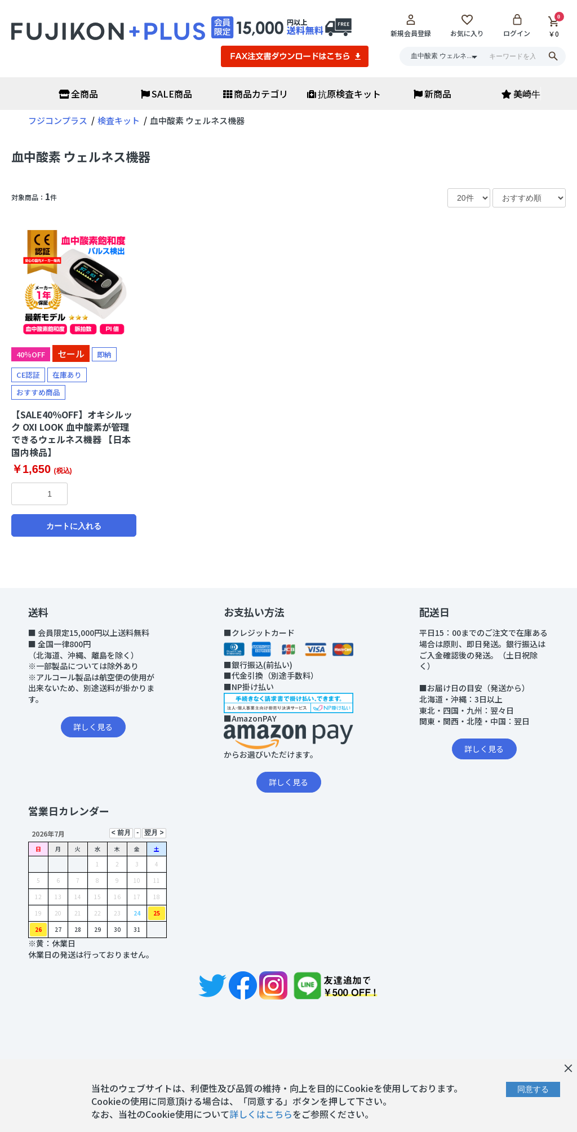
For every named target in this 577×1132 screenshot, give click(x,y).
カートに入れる (73, 525)
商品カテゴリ (255, 93)
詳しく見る (93, 726)
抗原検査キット (344, 93)
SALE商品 (166, 93)
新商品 (432, 93)
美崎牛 (520, 93)
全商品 (78, 93)
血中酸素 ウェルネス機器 (80, 156)
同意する (533, 1089)
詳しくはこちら (260, 1114)
